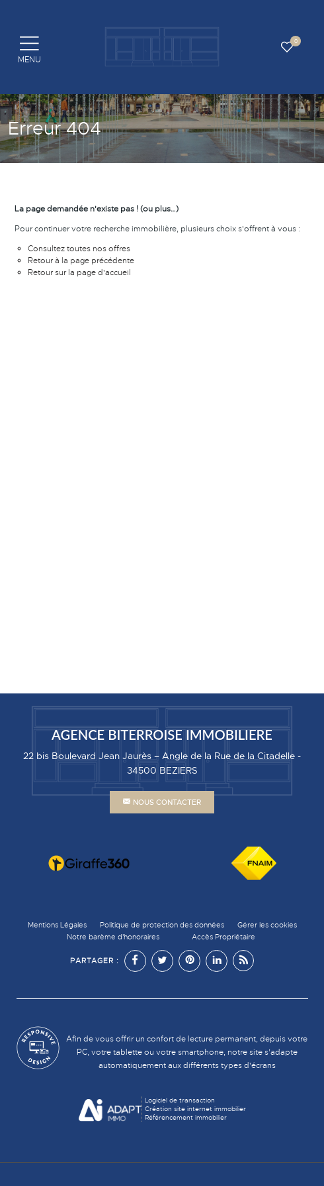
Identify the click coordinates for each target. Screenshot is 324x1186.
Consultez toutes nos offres (79, 248)
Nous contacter (161, 802)
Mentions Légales (57, 925)
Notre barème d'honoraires (114, 937)
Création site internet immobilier (195, 1108)
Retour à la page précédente (81, 260)
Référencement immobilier (186, 1117)
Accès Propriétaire (223, 937)
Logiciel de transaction (180, 1100)
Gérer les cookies (267, 925)
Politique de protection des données (162, 925)
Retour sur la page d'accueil (79, 272)
